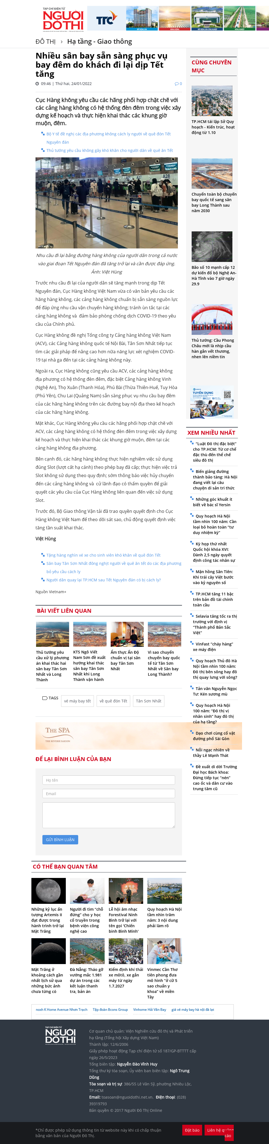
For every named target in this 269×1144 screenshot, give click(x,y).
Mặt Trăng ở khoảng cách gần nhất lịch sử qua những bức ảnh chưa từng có (47, 980)
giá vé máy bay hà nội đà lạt (193, 1009)
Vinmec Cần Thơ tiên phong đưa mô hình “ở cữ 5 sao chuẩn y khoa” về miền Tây (162, 983)
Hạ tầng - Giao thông (99, 41)
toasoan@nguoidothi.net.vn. (128, 1097)
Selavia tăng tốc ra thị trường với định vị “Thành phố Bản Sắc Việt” (215, 624)
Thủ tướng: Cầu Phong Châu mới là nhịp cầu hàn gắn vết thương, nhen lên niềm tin (213, 348)
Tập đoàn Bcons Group (110, 1009)
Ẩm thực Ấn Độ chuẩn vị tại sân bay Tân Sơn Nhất (125, 660)
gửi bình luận (60, 839)
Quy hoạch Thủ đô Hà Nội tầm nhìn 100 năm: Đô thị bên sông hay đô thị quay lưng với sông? (215, 669)
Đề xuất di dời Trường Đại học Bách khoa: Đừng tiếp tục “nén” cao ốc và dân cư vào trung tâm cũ (215, 777)
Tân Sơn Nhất (148, 701)
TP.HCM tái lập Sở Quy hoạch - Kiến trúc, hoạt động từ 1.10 (213, 127)
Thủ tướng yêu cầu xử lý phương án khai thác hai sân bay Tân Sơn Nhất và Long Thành (52, 666)
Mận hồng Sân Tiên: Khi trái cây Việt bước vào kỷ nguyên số (213, 577)
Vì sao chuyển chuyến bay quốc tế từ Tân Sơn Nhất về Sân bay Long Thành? (164, 663)
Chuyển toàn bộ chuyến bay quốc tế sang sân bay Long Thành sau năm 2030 (214, 202)
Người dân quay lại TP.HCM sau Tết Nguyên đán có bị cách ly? (104, 579)
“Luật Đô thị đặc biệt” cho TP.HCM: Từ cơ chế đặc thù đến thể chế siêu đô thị (215, 452)
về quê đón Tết (113, 701)
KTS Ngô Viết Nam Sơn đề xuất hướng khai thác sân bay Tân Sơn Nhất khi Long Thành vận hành (89, 665)
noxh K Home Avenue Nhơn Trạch (61, 1009)
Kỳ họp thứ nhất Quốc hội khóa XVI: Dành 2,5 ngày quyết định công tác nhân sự (214, 552)
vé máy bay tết (77, 701)
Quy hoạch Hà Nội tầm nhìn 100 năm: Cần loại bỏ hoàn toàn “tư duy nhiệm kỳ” (215, 524)
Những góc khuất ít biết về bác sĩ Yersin (212, 502)
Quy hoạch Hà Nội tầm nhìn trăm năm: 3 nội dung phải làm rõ (164, 917)
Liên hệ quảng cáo (220, 1132)
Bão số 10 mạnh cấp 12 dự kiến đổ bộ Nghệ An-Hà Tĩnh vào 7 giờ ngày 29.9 (214, 275)
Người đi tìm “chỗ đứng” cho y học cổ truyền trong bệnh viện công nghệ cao (86, 920)
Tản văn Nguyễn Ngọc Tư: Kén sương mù (215, 691)
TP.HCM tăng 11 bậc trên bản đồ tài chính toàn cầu (213, 599)
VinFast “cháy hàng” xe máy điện (213, 646)
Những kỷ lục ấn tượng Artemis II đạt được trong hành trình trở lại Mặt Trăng (47, 920)
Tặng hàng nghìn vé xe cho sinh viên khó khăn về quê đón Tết (104, 555)
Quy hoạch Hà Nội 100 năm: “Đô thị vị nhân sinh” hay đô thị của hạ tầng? (213, 713)
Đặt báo (192, 1130)
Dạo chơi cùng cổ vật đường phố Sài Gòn (214, 735)
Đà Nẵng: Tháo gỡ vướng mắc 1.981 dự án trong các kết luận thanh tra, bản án (86, 980)
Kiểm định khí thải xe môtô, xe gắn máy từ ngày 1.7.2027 (126, 978)
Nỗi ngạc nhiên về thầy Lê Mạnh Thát (211, 752)
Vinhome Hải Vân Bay (149, 1009)
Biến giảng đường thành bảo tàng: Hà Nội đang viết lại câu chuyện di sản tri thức (215, 480)
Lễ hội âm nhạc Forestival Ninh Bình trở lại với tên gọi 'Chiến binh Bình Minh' (123, 920)
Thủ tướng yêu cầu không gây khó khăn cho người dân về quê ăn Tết (110, 150)
